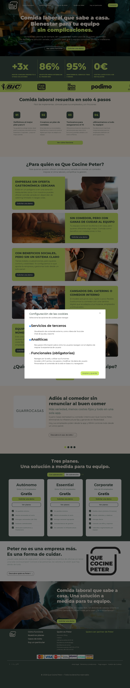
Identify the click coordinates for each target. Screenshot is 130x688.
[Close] (100, 313)
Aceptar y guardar (89, 373)
